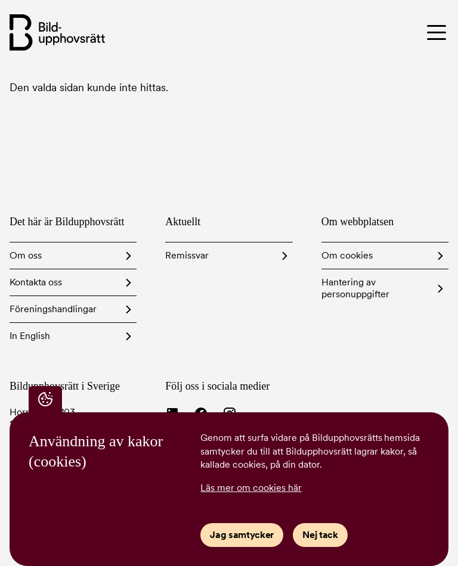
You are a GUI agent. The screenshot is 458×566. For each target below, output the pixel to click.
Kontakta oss (36, 282)
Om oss (26, 255)
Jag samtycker (242, 534)
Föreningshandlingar (53, 309)
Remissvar (187, 255)
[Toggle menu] (397, 32)
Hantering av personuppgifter (355, 288)
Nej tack (320, 534)
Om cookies (347, 255)
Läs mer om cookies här (251, 487)
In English (30, 335)
